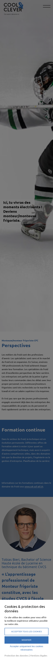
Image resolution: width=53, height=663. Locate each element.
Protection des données (16, 655)
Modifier (26, 640)
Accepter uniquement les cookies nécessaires (26, 648)
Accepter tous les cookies (26, 631)
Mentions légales (38, 655)
